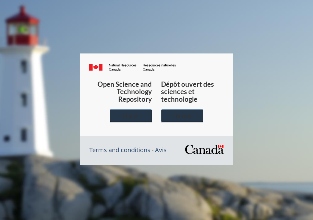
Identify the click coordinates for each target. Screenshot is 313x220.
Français (182, 116)
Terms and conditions (119, 150)
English (130, 116)
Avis (161, 150)
